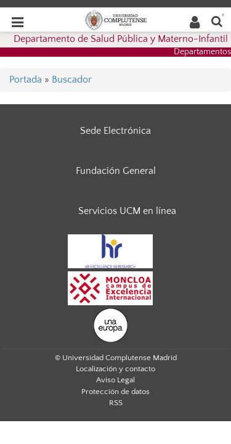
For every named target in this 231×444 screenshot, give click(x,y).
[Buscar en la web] (216, 20)
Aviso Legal (115, 380)
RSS (116, 402)
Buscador (72, 79)
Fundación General (116, 170)
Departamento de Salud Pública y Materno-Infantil (121, 38)
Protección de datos (115, 391)
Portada (25, 79)
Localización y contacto (115, 368)
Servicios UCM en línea (127, 210)
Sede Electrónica (115, 130)
